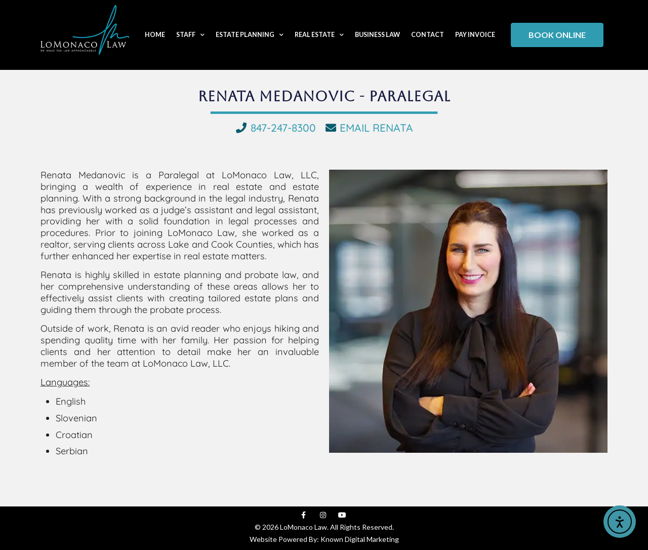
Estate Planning (250, 35)
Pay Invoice (475, 34)
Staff (190, 35)
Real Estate (319, 35)
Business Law (377, 34)
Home (155, 34)
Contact (427, 34)
